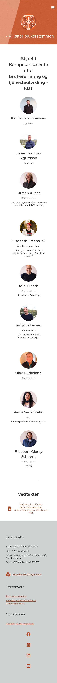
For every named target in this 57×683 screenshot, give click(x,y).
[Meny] (52, 7)
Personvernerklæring (16, 596)
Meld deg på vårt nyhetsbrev (20, 623)
